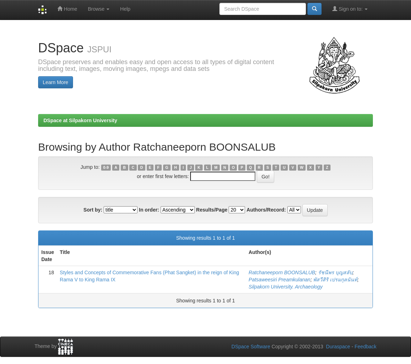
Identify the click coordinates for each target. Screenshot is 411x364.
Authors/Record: (266, 210)
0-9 (106, 167)
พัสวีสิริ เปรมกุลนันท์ (335, 279)
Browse (99, 9)
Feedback (365, 346)
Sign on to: (350, 9)
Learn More (55, 82)
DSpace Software (250, 346)
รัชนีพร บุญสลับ (335, 272)
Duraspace (338, 346)
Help (125, 9)
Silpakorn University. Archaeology (286, 287)
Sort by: (92, 210)
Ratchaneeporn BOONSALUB (282, 272)
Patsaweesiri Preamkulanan (280, 279)
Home (67, 9)
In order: (149, 210)
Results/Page (212, 210)
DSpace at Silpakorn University (80, 120)
